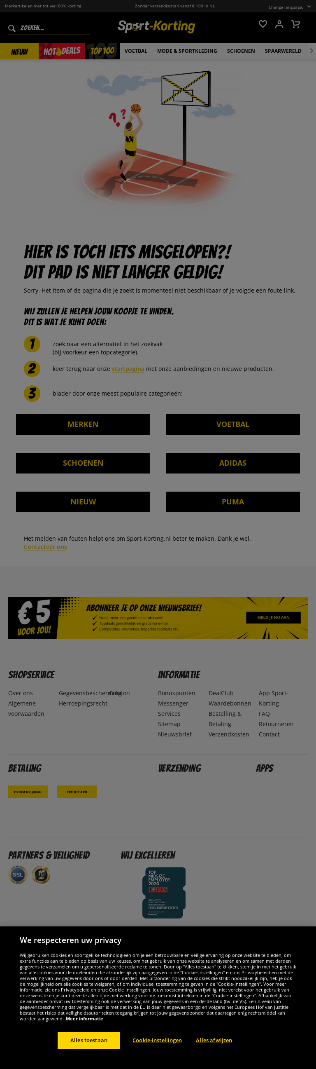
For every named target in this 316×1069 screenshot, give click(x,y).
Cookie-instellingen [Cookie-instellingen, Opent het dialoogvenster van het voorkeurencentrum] (157, 1048)
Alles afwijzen (214, 1048)
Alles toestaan (88, 1048)
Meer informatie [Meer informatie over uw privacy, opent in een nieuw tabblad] (84, 1026)
